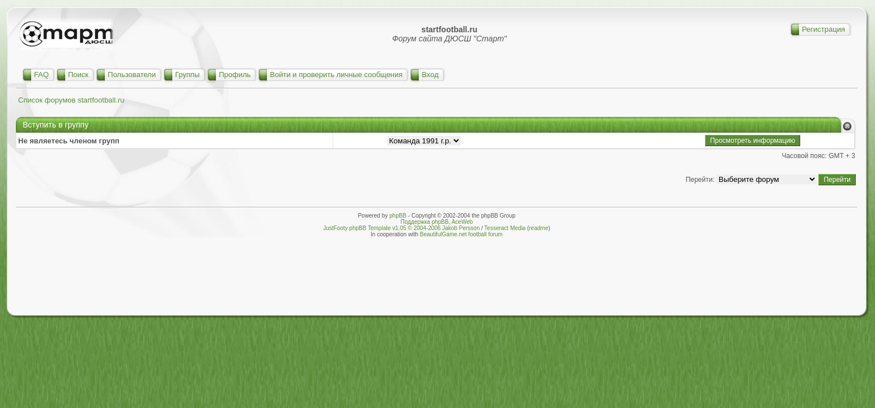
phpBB (397, 215)
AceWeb (462, 222)
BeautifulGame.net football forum (461, 234)
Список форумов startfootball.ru (71, 100)
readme (539, 228)
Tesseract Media (505, 228)
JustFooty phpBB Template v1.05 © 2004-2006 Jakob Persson (401, 228)
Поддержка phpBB (425, 222)
